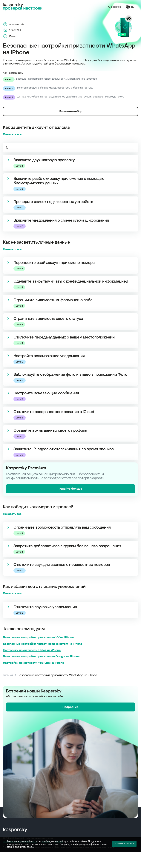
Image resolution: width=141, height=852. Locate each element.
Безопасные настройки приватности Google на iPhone (41, 656)
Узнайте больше (70, 488)
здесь (30, 846)
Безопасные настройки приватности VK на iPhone (38, 637)
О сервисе (114, 6)
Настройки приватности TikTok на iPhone (32, 650)
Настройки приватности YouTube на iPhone (33, 662)
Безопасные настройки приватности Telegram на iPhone (42, 643)
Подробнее (70, 707)
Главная (8, 675)
